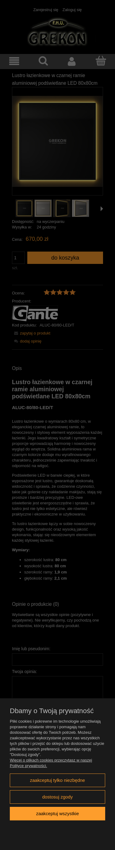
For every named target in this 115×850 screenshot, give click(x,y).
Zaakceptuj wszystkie (57, 813)
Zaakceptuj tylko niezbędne (57, 780)
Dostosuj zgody (57, 796)
